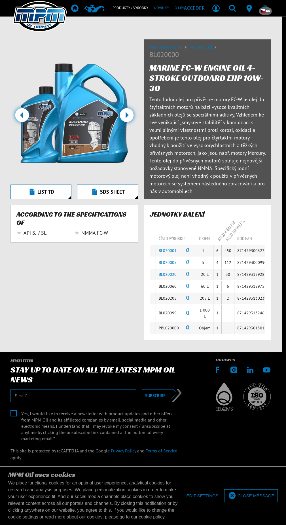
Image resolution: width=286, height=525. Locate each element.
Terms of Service (161, 451)
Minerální (203, 47)
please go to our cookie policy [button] (135, 517)
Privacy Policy (123, 451)
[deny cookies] (202, 496)
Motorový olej (169, 47)
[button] (21, 117)
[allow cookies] (251, 496)
